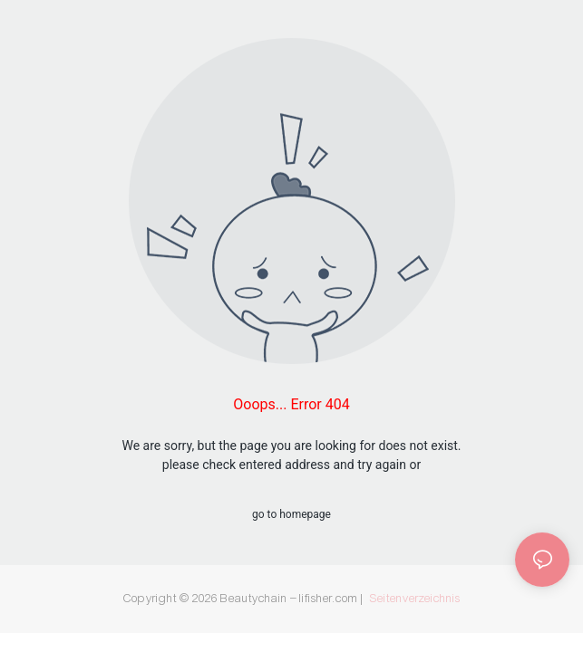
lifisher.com (330, 598)
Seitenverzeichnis (415, 598)
